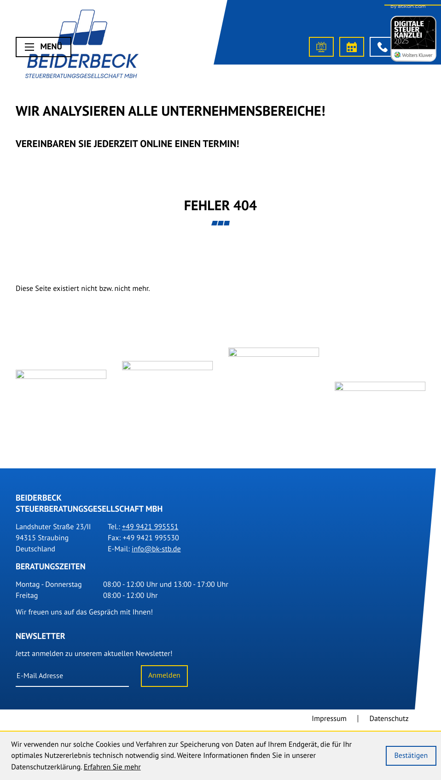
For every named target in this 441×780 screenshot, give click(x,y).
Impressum (329, 722)
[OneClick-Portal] (321, 47)
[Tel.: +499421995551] (150, 530)
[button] (382, 47)
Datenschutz (388, 722)
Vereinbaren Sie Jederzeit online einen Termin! (127, 143)
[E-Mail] (72, 680)
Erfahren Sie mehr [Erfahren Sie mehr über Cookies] (112, 767)
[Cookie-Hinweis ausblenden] (411, 756)
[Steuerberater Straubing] (82, 46)
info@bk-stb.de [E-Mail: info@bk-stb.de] (156, 552)
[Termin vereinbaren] (351, 47)
